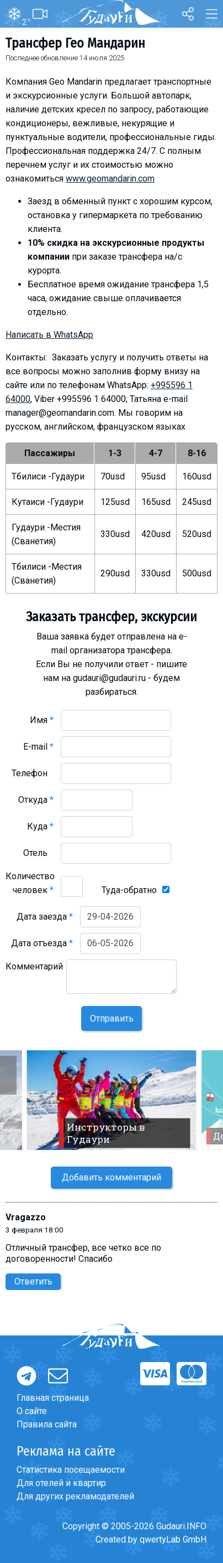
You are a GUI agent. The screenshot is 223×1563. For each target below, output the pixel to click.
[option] (111, 1100)
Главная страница (53, 1397)
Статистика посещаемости (71, 1469)
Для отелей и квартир (61, 1483)
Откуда (36, 800)
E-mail (38, 746)
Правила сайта (47, 1424)
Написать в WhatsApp (49, 334)
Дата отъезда (42, 943)
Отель (38, 853)
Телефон (33, 773)
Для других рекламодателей (75, 1496)
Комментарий (34, 973)
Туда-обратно (129, 890)
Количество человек (30, 883)
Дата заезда (45, 916)
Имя (42, 720)
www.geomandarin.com (110, 178)
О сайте (32, 1411)
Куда (40, 826)
